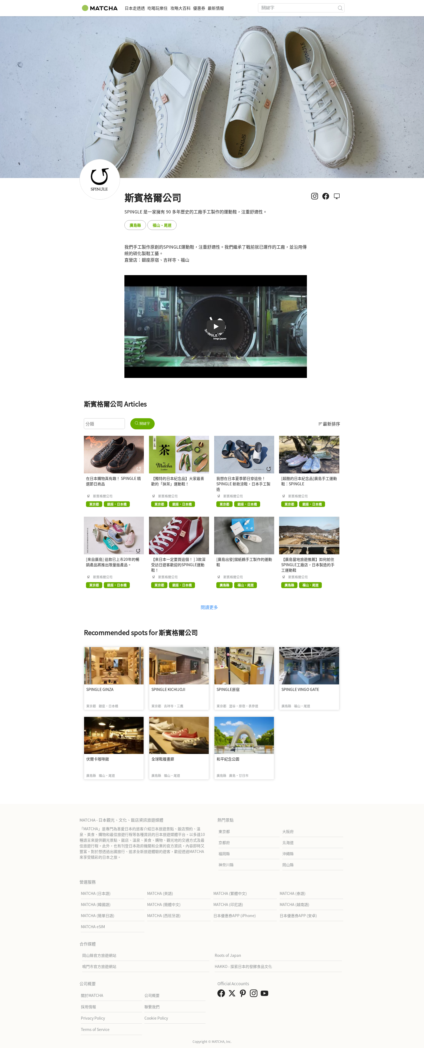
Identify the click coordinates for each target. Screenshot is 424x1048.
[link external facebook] (222, 994)
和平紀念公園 (228, 759)
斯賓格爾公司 (102, 496)
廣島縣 (135, 225)
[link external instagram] (255, 994)
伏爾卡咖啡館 (97, 759)
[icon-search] (340, 8)
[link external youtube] (265, 994)
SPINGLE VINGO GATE (300, 689)
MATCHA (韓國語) (96, 904)
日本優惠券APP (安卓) (298, 915)
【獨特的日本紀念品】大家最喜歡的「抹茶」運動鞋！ (177, 481)
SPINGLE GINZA (100, 689)
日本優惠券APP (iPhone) (234, 915)
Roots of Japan (228, 955)
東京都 (224, 831)
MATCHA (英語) (160, 893)
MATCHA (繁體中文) (230, 893)
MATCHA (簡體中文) (164, 904)
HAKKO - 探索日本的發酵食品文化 (243, 966)
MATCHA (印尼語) (228, 904)
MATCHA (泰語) (293, 893)
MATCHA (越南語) (294, 904)
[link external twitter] (233, 994)
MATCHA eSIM (93, 926)
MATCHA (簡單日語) (97, 915)
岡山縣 (288, 864)
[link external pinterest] (244, 994)
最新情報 (243, 8)
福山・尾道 (162, 225)
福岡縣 (224, 853)
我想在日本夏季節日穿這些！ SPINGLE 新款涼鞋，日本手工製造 (243, 484)
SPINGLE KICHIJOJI (168, 689)
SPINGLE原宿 (228, 689)
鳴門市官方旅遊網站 (99, 966)
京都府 (224, 842)
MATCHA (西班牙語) (164, 915)
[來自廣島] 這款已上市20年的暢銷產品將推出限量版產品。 (112, 561)
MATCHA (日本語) (96, 893)
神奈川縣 (226, 864)
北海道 (288, 842)
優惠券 (220, 8)
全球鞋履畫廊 (162, 759)
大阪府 (288, 831)
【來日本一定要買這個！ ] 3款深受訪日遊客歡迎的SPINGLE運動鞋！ (178, 564)
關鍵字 (142, 423)
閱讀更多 (209, 607)
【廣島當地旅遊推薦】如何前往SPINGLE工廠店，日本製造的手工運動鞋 (307, 564)
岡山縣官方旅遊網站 (99, 955)
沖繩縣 (288, 853)
